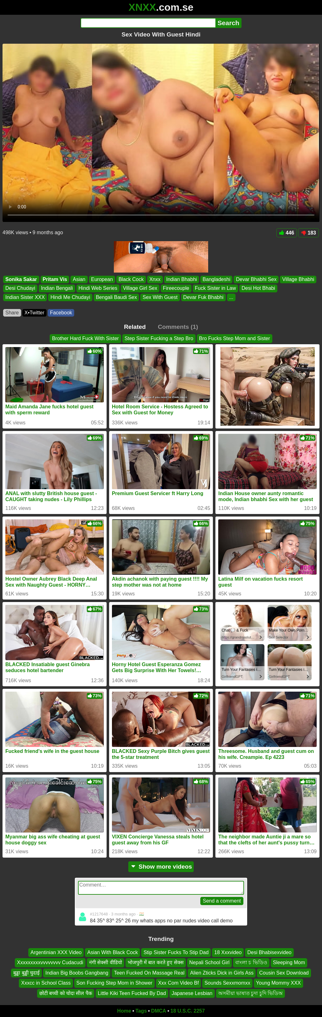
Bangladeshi (216, 279)
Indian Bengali (57, 288)
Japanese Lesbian (192, 993)
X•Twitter (34, 312)
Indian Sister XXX (25, 297)
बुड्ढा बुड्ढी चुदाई (26, 973)
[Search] (147, 23)
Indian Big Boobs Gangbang (76, 973)
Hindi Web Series (98, 288)
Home (124, 1011)
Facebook (61, 312)
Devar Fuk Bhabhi (203, 297)
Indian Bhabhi (181, 279)
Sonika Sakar (21, 279)
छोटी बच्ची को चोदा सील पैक (65, 993)
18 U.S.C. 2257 (187, 1011)
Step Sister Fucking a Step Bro (159, 338)
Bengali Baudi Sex (116, 297)
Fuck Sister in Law (215, 288)
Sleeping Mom (289, 962)
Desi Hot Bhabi (258, 288)
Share (12, 312)
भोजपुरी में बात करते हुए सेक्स (156, 962)
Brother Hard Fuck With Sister (85, 338)
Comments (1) (178, 326)
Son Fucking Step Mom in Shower (114, 983)
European (102, 279)
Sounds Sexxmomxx (227, 983)
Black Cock (131, 279)
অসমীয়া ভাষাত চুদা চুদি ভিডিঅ (250, 993)
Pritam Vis (55, 279)
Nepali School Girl (209, 962)
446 (286, 232)
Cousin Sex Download (283, 973)
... (231, 297)
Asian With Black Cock (112, 952)
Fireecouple (176, 288)
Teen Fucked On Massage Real (149, 973)
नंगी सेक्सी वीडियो (105, 962)
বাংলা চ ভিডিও (251, 962)
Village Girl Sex (140, 288)
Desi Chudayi (20, 288)
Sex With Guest (159, 297)
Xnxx (155, 279)
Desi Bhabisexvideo (269, 952)
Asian (79, 279)
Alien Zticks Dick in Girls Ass (221, 973)
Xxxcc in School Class (45, 983)
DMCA (158, 1011)
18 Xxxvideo (228, 952)
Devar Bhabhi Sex (256, 279)
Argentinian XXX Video (56, 952)
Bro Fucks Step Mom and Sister (234, 338)
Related (135, 326)
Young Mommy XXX (278, 983)
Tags (141, 1011)
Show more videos (161, 866)
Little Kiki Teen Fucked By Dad (132, 993)
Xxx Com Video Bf (178, 983)
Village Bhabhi (298, 279)
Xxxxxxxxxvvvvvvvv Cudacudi (50, 962)
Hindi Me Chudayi (70, 297)
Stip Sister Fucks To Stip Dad (175, 952)
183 (308, 232)
